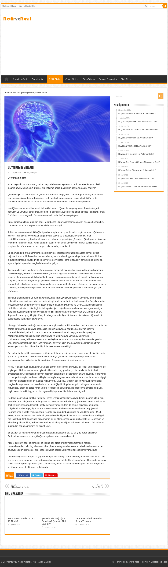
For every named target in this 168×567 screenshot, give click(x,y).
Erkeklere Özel (38, 79)
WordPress (134, 562)
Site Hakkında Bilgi (27, 6)
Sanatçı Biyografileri (108, 79)
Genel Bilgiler (71, 79)
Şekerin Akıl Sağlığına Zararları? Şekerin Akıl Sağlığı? (54, 521)
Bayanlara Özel (20, 79)
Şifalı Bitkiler (126, 79)
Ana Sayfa (6, 78)
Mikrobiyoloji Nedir (27, 486)
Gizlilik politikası (9, 6)
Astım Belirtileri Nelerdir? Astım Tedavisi (89, 519)
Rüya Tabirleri (89, 79)
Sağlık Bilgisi (54, 79)
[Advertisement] (84, 48)
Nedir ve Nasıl (160, 562)
